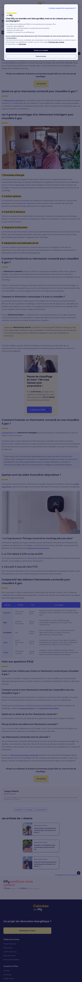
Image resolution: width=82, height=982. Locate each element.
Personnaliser (41, 56)
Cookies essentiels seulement (62, 8)
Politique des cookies (56, 42)
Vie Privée (22, 44)
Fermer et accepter (41, 50)
